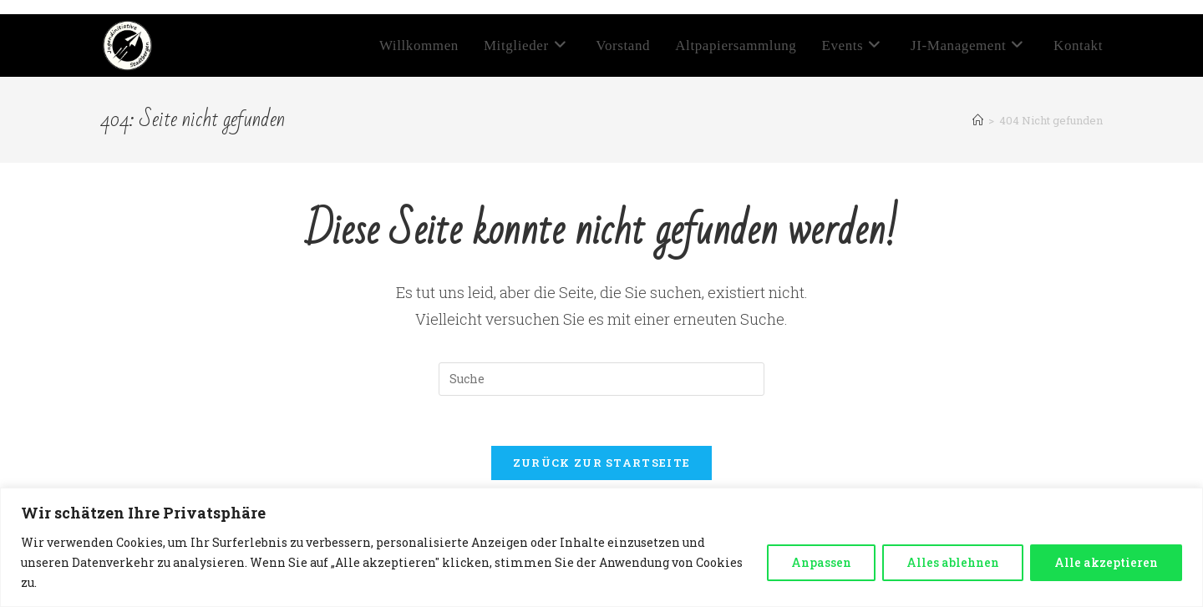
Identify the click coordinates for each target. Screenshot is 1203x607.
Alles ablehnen (952, 562)
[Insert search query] (601, 379)
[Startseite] (977, 120)
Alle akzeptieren (1106, 562)
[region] (601, 547)
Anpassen (821, 562)
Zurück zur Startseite (601, 462)
